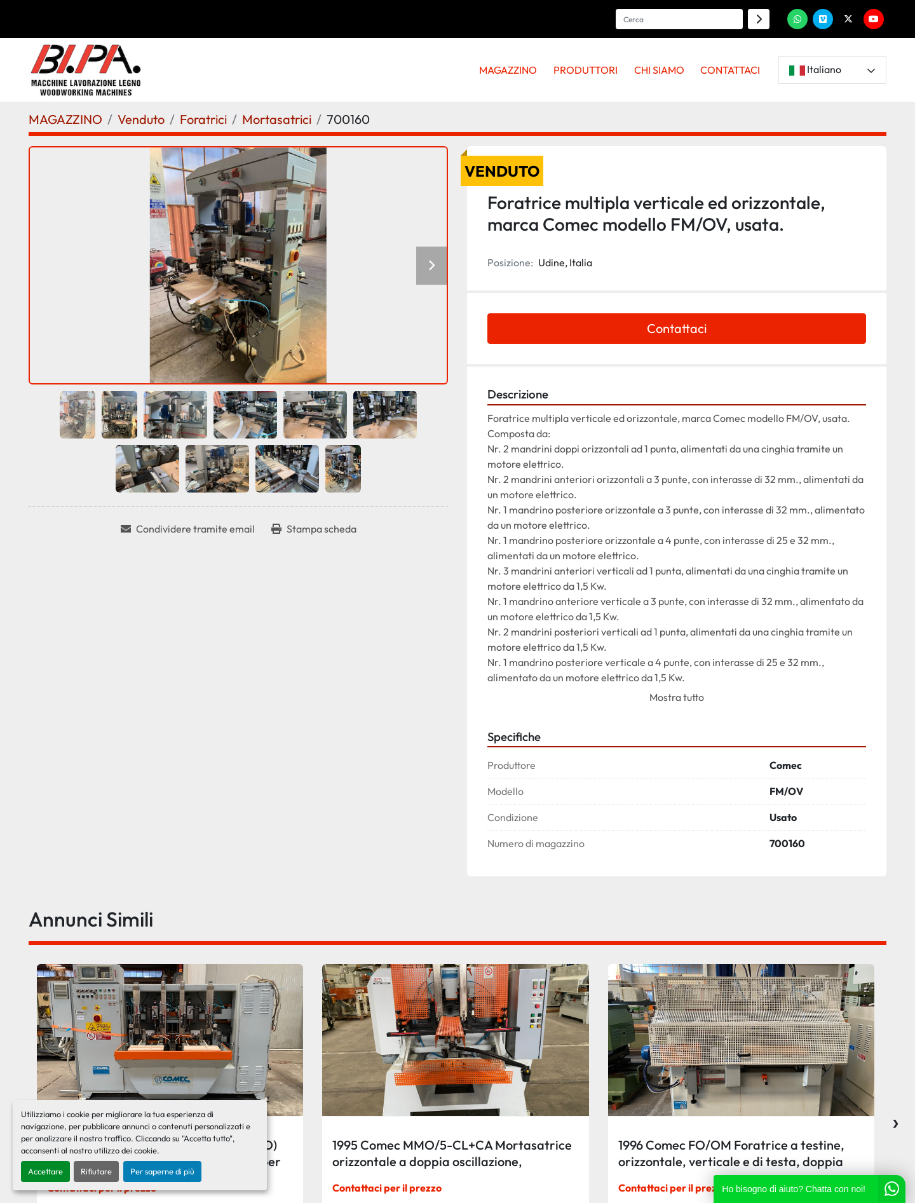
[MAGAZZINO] (65, 119)
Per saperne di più (162, 1171)
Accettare (45, 1171)
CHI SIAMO (659, 70)
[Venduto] (141, 119)
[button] (508, 70)
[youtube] (874, 19)
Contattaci (677, 328)
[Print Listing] (314, 529)
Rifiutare (96, 1171)
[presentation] (895, 1120)
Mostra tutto (676, 697)
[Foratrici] (203, 119)
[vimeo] (823, 19)
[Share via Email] (187, 529)
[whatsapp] (797, 19)
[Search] (679, 19)
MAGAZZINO (508, 70)
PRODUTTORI (585, 70)
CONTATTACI (730, 70)
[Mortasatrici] (276, 119)
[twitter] (848, 19)
